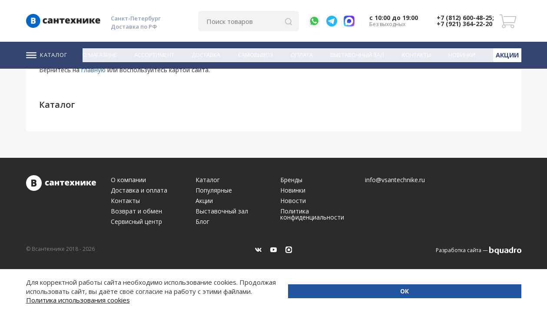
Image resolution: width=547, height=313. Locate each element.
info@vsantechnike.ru (395, 180)
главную (93, 70)
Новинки (464, 54)
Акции (508, 54)
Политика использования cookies (129, 300)
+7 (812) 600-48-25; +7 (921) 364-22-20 (465, 20)
